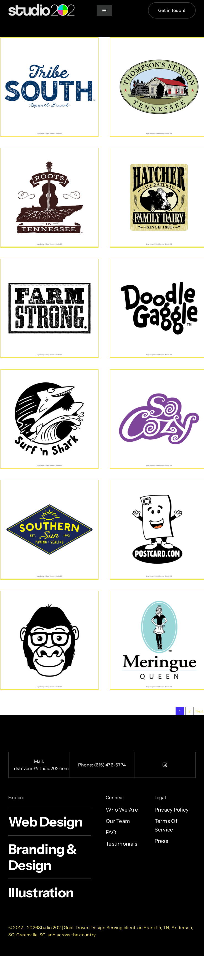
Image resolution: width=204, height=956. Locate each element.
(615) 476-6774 (110, 765)
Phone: (86, 765)
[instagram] (165, 764)
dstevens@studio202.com (41, 768)
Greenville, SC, (31, 934)
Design (98, 927)
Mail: (39, 761)
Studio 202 (49, 927)
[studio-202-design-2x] (41, 6)
